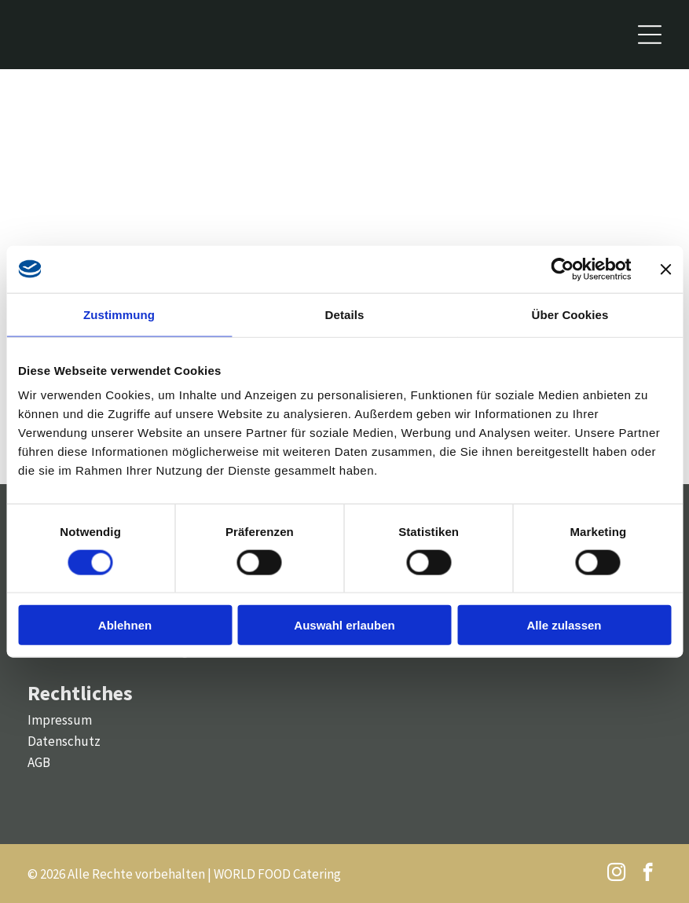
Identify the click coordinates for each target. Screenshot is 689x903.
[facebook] (648, 874)
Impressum (59, 720)
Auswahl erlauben (344, 625)
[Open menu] (650, 34)
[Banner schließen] (665, 268)
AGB (38, 762)
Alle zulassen (563, 625)
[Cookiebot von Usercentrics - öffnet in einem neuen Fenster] (562, 269)
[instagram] (616, 874)
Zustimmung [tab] (119, 314)
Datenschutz (64, 741)
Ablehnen (125, 625)
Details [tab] (345, 314)
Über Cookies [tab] (570, 314)
